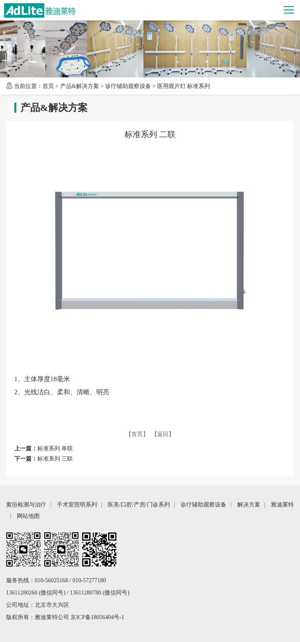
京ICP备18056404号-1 (97, 617)
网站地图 (28, 516)
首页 (48, 86)
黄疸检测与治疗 (26, 505)
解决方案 (248, 505)
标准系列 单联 (55, 448)
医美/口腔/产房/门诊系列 (139, 505)
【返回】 (162, 434)
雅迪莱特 (282, 505)
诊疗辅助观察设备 (128, 86)
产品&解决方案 (79, 86)
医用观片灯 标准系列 (183, 86)
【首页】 (137, 434)
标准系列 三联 (55, 459)
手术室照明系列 (77, 505)
